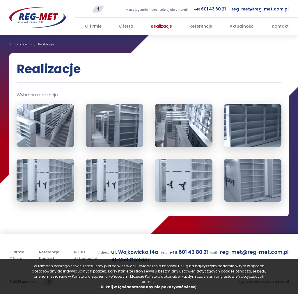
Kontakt (280, 26)
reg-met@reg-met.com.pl (260, 9)
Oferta (126, 26)
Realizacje (161, 26)
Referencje (200, 26)
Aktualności (242, 26)
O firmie (93, 26)
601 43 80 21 (210, 9)
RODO (79, 252)
